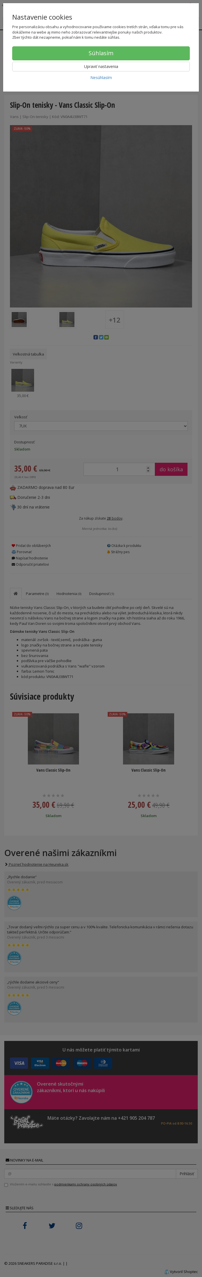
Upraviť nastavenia (101, 66)
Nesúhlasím (101, 77)
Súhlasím (101, 53)
